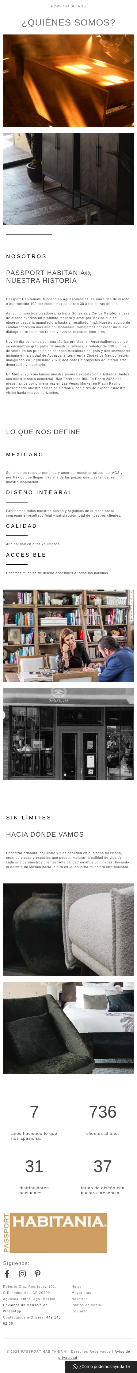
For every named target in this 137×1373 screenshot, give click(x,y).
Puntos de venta (86, 1305)
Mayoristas (82, 1293)
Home (77, 1286)
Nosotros (80, 1299)
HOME (56, 6)
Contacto (80, 1311)
